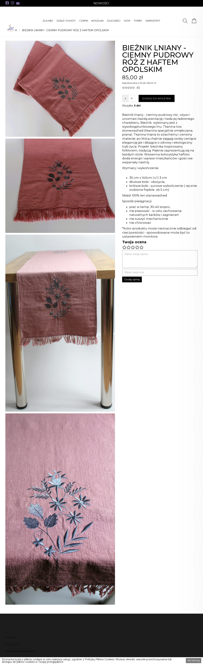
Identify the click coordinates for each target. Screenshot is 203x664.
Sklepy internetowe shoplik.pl (20, 650)
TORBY (138, 21)
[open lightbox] (60, 89)
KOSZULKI (98, 21)
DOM (127, 21)
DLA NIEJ (48, 21)
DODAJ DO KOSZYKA (156, 98)
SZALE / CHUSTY (66, 21)
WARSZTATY (153, 21)
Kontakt (11, 644)
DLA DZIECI (113, 21)
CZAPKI (83, 21)
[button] (48, 20)
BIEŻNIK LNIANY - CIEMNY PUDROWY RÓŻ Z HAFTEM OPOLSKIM (65, 30)
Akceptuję (193, 660)
